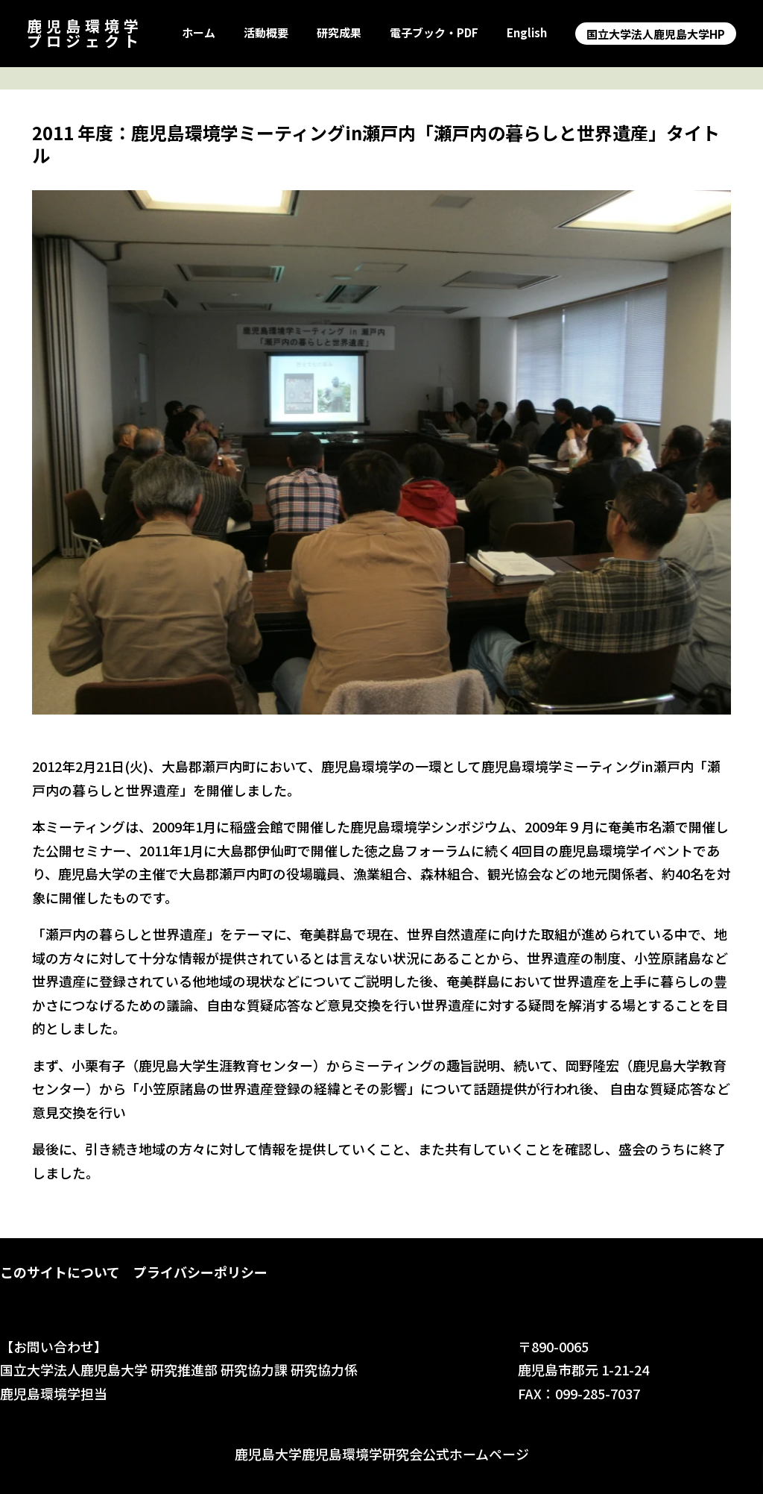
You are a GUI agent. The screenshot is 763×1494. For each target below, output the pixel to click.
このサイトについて (60, 1271)
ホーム (198, 33)
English (527, 33)
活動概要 (266, 33)
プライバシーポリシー (200, 1271)
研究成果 (339, 33)
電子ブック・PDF (434, 33)
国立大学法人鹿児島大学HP (655, 34)
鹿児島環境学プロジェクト (85, 33)
